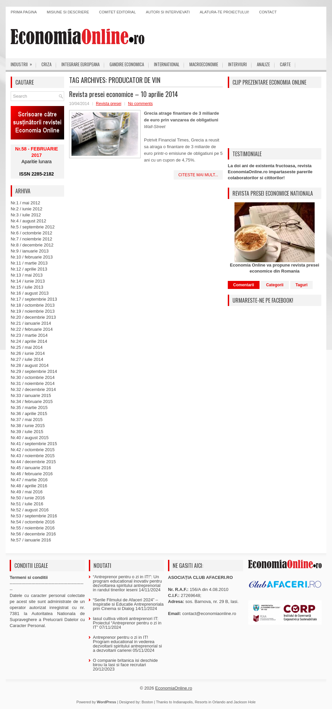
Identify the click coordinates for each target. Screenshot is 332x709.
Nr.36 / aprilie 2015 (29, 413)
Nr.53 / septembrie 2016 (34, 515)
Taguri (302, 285)
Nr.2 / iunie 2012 (26, 208)
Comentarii (243, 285)
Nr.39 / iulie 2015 (27, 431)
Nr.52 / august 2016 (29, 509)
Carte (285, 64)
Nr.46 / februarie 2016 (32, 473)
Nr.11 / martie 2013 (29, 263)
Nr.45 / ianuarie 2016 (31, 467)
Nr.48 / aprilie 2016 (29, 485)
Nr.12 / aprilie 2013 (29, 269)
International (166, 64)
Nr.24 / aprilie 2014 (29, 341)
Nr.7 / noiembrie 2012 (31, 238)
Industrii (23, 63)
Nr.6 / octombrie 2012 (31, 232)
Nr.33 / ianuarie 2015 (31, 395)
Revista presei (108, 103)
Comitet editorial (117, 12)
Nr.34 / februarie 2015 (32, 401)
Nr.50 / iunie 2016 (28, 497)
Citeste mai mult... (198, 175)
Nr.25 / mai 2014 (26, 347)
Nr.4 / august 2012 (28, 220)
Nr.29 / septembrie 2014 (34, 371)
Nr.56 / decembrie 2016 (33, 533)
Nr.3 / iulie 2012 (26, 214)
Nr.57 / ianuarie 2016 (31, 539)
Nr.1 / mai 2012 (25, 202)
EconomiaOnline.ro (173, 688)
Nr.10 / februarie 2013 (32, 257)
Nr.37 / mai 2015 (26, 419)
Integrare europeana (80, 64)
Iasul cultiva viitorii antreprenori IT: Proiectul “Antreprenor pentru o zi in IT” (127, 623)
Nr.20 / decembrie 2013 (33, 317)
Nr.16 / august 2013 (29, 293)
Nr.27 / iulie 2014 (27, 359)
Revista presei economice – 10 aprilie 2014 (123, 94)
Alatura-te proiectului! (224, 12)
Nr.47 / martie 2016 (29, 479)
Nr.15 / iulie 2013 (27, 287)
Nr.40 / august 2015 (29, 437)
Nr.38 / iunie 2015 (28, 425)
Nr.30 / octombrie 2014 (33, 377)
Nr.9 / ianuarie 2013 (29, 251)
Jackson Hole (244, 702)
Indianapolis (183, 702)
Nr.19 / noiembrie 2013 (33, 311)
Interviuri (237, 64)
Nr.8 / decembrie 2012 (32, 244)
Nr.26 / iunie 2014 (28, 353)
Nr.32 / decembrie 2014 (33, 389)
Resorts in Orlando (210, 702)
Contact (268, 12)
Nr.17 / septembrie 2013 (34, 299)
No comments (140, 103)
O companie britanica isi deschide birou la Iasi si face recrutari (125, 662)
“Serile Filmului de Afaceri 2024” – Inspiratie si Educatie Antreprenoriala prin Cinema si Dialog (128, 604)
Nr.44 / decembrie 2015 (33, 461)
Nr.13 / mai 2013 (26, 275)
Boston (147, 702)
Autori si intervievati (168, 12)
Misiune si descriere (68, 12)
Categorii (275, 285)
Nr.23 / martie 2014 (29, 335)
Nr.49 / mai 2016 (26, 491)
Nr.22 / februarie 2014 (32, 329)
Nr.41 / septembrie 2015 (34, 443)
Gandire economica (127, 64)
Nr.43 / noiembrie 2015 (33, 455)
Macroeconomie (203, 64)
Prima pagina (24, 12)
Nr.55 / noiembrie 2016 (33, 527)
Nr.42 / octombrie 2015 (33, 449)
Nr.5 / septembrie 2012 (33, 226)
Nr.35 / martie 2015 (29, 407)
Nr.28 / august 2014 (29, 365)
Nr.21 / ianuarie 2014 (31, 323)
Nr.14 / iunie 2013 (28, 281)
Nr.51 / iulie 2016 (27, 503)
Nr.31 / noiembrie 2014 (33, 383)
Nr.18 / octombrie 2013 (33, 305)
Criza (46, 64)
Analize (263, 64)
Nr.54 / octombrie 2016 (33, 521)
